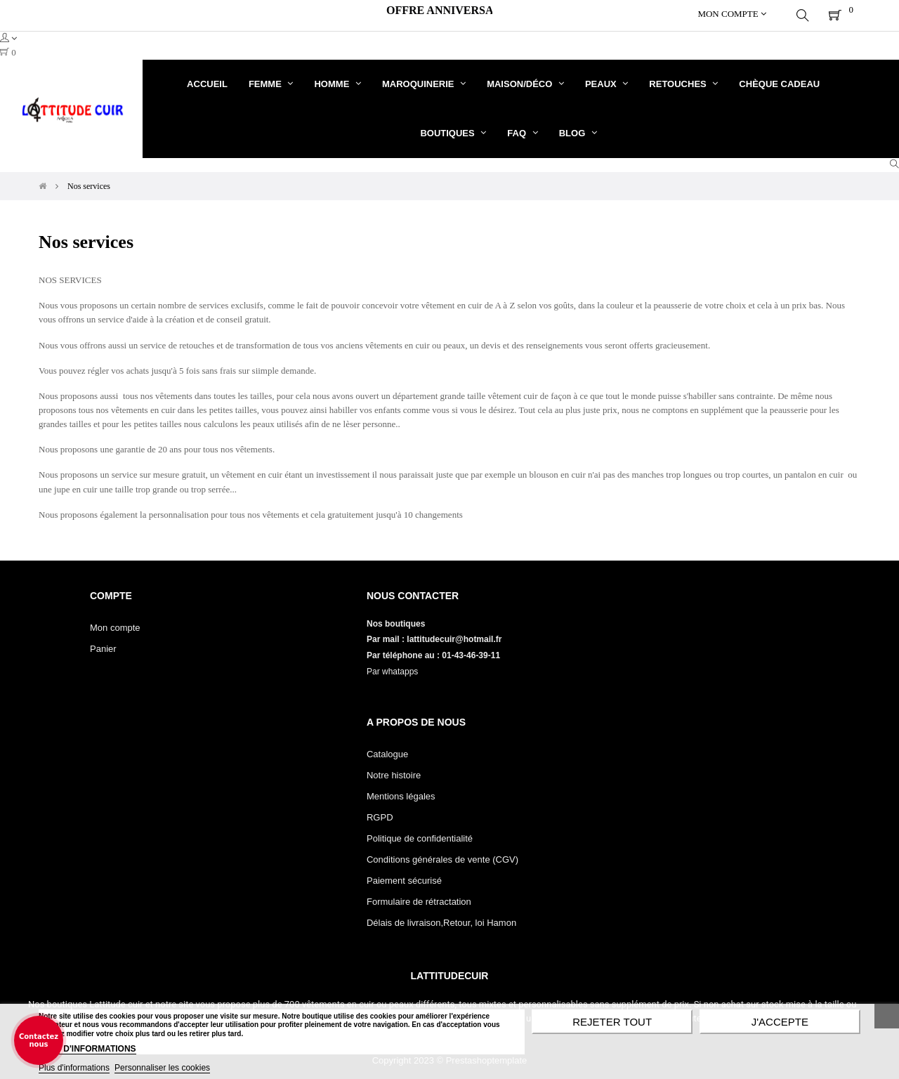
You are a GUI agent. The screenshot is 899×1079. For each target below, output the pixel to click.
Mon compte (115, 624)
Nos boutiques (397, 620)
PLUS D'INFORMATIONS (87, 1049)
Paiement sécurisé (404, 877)
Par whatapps (392, 668)
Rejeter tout (612, 1022)
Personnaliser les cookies (162, 1068)
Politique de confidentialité (420, 835)
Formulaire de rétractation (419, 898)
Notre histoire (394, 771)
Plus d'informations (74, 1068)
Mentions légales (401, 792)
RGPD (380, 814)
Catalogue (387, 750)
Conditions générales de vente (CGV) (442, 856)
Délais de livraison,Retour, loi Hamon (441, 919)
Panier (103, 645)
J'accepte (780, 1022)
